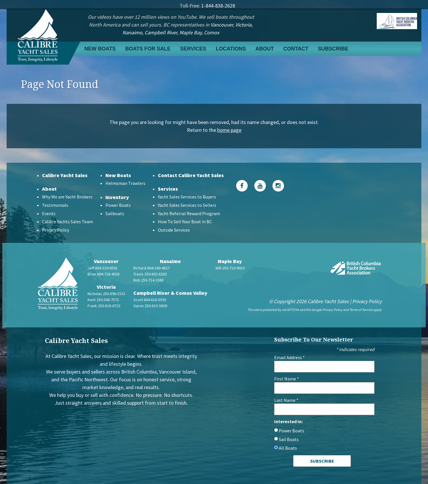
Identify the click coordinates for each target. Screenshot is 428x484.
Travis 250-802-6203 (150, 274)
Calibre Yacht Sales (65, 175)
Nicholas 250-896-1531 (106, 293)
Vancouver (222, 24)
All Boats (288, 448)
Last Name (286, 400)
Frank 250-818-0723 (104, 305)
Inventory (117, 197)
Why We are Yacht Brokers (67, 197)
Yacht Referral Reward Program (189, 213)
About (264, 49)
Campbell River (161, 32)
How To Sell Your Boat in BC (185, 221)
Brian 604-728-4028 (104, 274)
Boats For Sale (148, 49)
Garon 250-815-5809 (150, 305)
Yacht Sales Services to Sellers (187, 205)
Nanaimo (132, 32)
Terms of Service (361, 309)
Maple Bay (190, 32)
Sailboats (114, 213)
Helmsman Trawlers (125, 183)
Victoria (243, 24)
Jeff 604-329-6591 (103, 268)
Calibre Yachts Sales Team (67, 221)
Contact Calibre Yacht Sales (191, 175)
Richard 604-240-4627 (151, 268)
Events (49, 213)
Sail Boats (289, 439)
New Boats (100, 49)
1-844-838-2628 (218, 5)
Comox (211, 32)
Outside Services (174, 230)
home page (229, 130)
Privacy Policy (55, 230)
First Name (286, 379)
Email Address (289, 357)
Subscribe (333, 49)
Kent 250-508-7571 (103, 299)
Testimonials (55, 205)
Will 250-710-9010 (230, 268)
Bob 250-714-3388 (148, 280)
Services (193, 49)
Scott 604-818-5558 (149, 299)
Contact (295, 49)
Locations (231, 49)
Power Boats (118, 205)
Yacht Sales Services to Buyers (187, 197)
